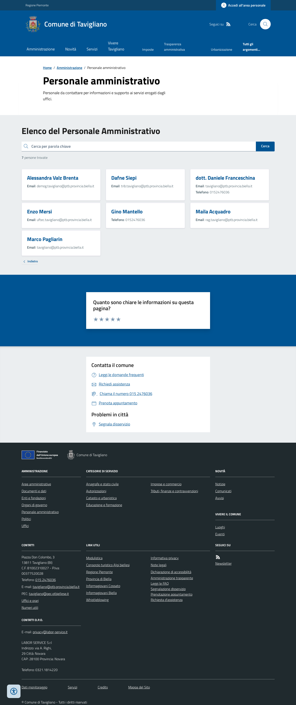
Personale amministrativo (40, 511)
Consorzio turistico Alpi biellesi (108, 565)
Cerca (265, 146)
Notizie (220, 484)
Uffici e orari (30, 600)
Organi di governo (34, 504)
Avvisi (219, 498)
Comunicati (223, 491)
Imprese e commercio (166, 484)
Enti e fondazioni (34, 498)
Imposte (148, 49)
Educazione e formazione (104, 504)
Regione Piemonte (37, 5)
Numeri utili (30, 607)
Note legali (158, 565)
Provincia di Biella (98, 578)
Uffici (25, 525)
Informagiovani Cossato (103, 585)
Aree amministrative (36, 484)
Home (47, 67)
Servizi (92, 49)
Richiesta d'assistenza (167, 599)
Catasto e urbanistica (101, 498)
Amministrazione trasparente (172, 578)
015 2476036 (45, 579)
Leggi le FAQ (160, 583)
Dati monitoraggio (34, 687)
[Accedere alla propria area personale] (243, 5)
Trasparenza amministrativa (174, 47)
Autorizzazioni (96, 491)
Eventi (220, 534)
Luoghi (220, 527)
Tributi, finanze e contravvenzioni (174, 491)
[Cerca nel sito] (263, 24)
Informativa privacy (165, 558)
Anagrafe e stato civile (102, 484)
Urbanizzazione (221, 49)
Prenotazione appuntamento (171, 594)
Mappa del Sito (139, 687)
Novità (70, 49)
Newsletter (223, 563)
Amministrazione (41, 49)
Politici (26, 518)
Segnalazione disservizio (168, 588)
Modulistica (94, 558)
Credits (103, 687)
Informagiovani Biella (101, 592)
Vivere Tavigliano (116, 46)
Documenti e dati (34, 491)
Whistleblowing (97, 599)
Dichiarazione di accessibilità (171, 571)
